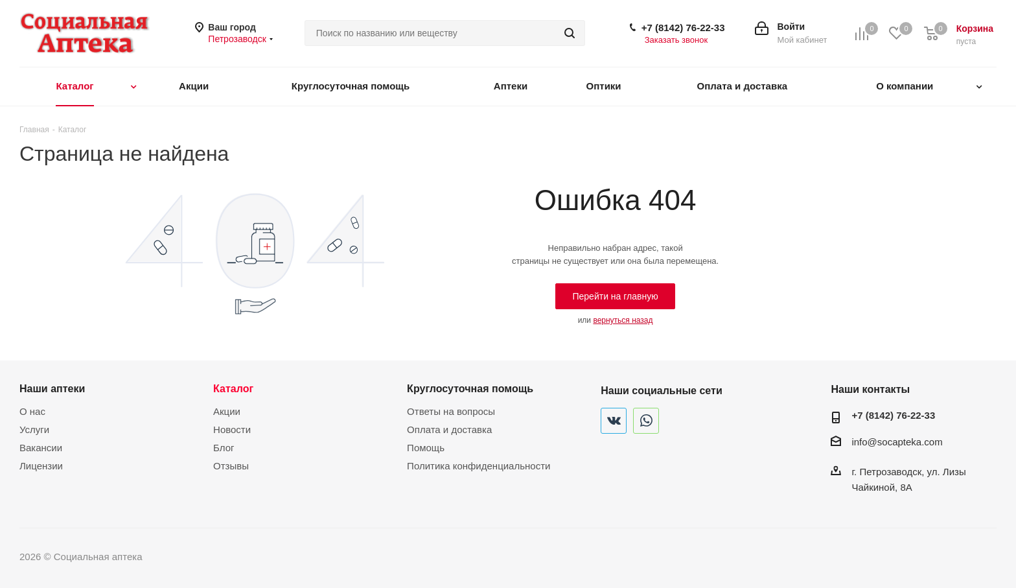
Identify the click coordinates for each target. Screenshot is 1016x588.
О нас (32, 411)
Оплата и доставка (449, 429)
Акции (226, 411)
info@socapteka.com (896, 441)
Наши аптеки (52, 388)
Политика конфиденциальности (478, 465)
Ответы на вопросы (451, 411)
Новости (232, 429)
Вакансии (40, 447)
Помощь (425, 447)
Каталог (233, 388)
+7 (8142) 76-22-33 (683, 27)
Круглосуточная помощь (470, 388)
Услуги (34, 429)
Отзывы (231, 465)
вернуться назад (622, 320)
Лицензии (41, 465)
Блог (223, 447)
